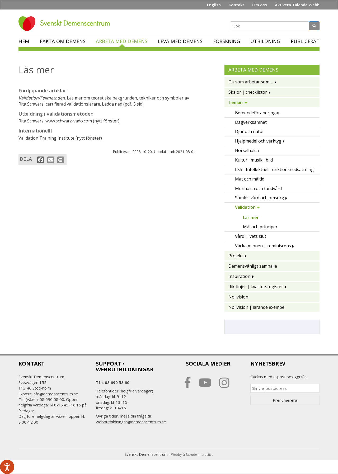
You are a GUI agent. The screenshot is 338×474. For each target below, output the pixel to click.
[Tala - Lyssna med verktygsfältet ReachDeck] (7, 467)
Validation (245, 207)
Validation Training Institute (46, 138)
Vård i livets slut (250, 236)
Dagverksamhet (251, 122)
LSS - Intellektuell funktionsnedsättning (274, 169)
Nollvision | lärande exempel (256, 307)
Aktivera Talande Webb (297, 4)
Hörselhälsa (247, 150)
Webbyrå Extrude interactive (192, 454)
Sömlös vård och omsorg (259, 198)
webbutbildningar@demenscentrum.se (131, 421)
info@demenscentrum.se (55, 393)
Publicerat (305, 41)
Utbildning (265, 41)
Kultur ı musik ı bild (254, 160)
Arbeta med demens (121, 41)
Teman (235, 102)
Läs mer (251, 217)
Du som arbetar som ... (250, 82)
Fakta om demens (63, 41)
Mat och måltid (249, 179)
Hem (23, 41)
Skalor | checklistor (247, 92)
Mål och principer (260, 227)
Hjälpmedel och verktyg (258, 141)
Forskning (226, 41)
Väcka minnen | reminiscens (263, 246)
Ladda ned (112, 104)
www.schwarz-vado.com (68, 121)
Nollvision (238, 297)
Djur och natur (249, 131)
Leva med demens (180, 41)
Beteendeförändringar (257, 113)
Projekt (235, 256)
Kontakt (236, 4)
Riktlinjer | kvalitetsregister (255, 287)
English (214, 4)
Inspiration (239, 276)
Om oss (259, 4)
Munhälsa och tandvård (258, 188)
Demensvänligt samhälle (252, 266)
